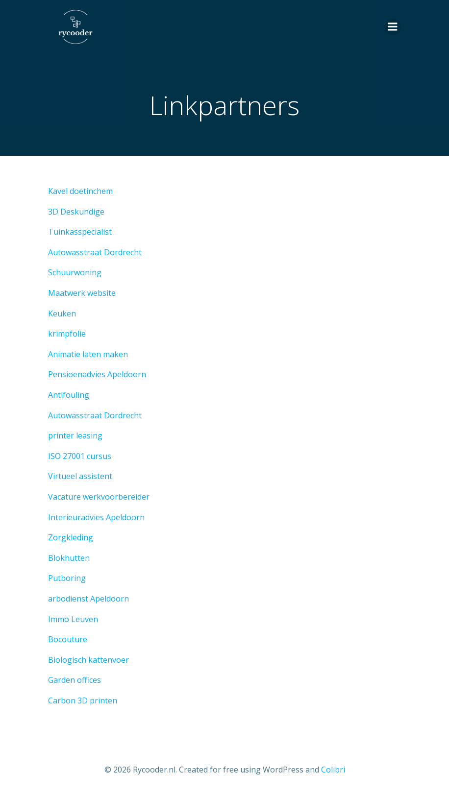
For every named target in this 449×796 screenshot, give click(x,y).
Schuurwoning (74, 272)
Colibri (333, 769)
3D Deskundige (76, 211)
